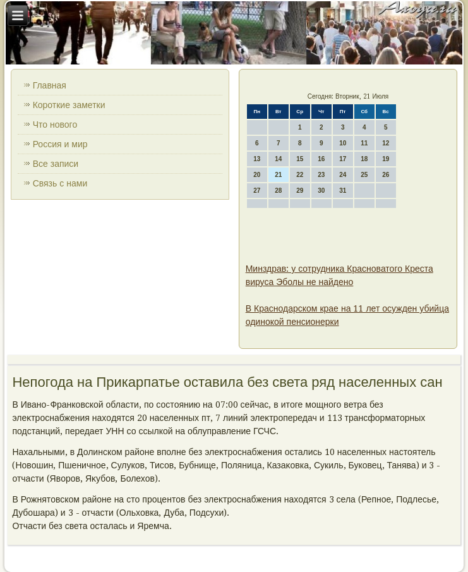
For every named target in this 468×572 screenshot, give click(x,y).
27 (256, 190)
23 (321, 174)
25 (364, 174)
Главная (49, 85)
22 (299, 174)
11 (364, 143)
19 (385, 158)
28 (278, 190)
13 (256, 158)
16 (321, 158)
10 (342, 143)
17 (342, 158)
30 (321, 190)
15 (299, 158)
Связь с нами (60, 183)
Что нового (55, 124)
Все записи (56, 164)
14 (278, 158)
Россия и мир (60, 144)
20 (256, 174)
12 (385, 143)
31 (342, 190)
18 (364, 158)
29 (299, 190)
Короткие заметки (69, 105)
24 (342, 174)
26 (385, 174)
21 (278, 174)
